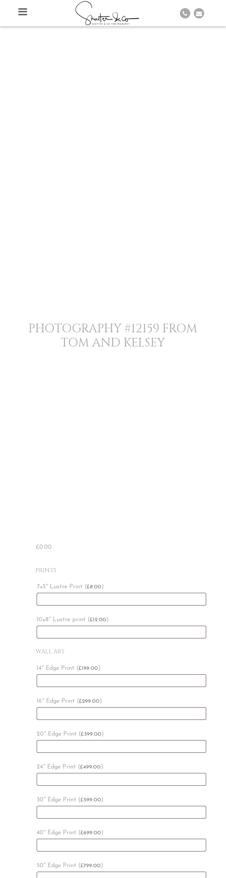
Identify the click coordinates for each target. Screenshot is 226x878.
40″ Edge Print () (70, 833)
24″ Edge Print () (70, 767)
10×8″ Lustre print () (73, 620)
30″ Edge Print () (70, 800)
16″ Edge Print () (69, 701)
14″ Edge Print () (69, 668)
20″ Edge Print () (70, 734)
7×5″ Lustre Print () (70, 587)
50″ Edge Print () (70, 866)
